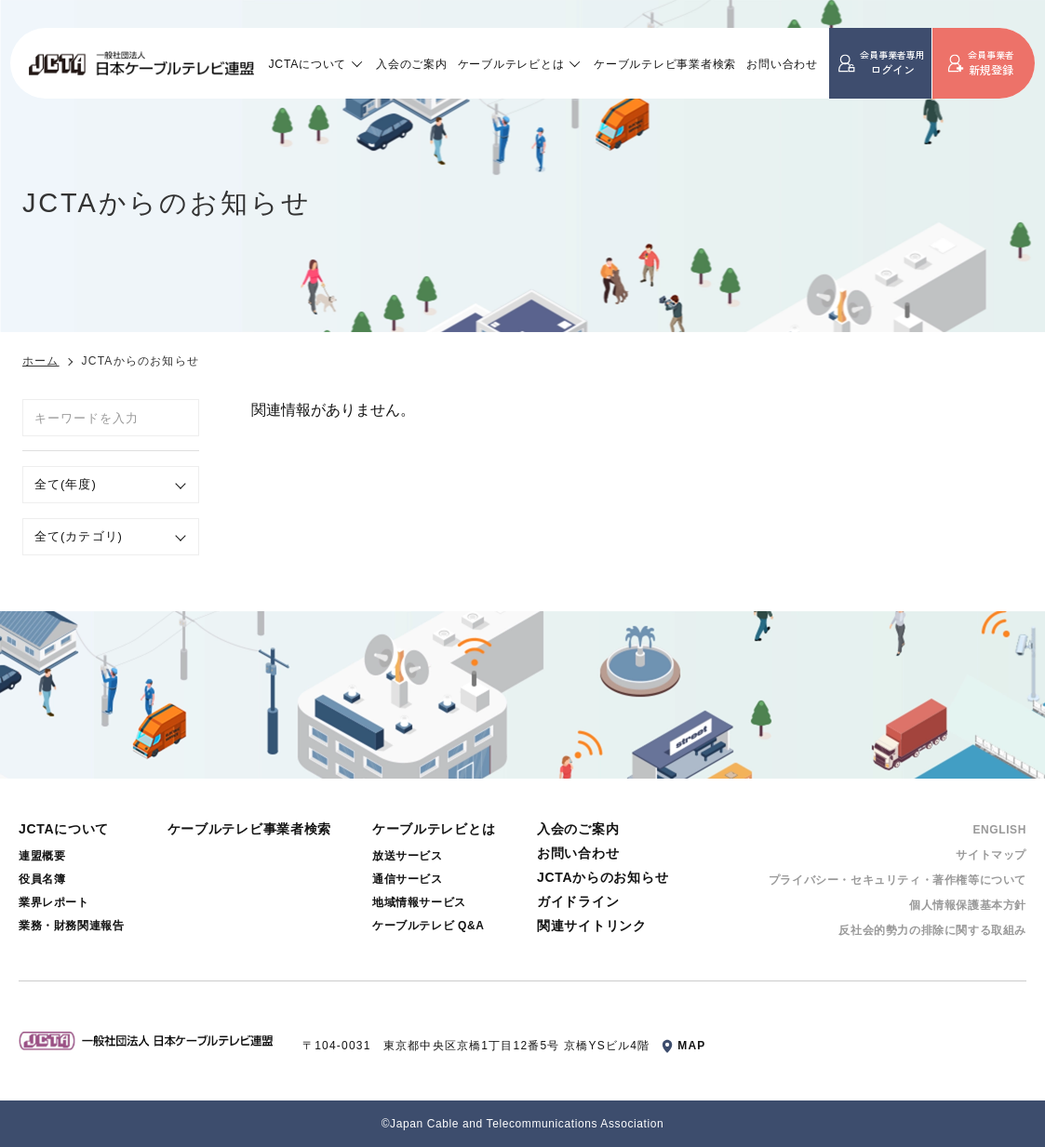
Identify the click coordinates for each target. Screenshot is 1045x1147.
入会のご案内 (411, 64)
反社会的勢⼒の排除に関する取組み (932, 930)
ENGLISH (999, 829)
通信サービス (407, 879)
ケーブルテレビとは (511, 64)
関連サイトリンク (592, 925)
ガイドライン (578, 901)
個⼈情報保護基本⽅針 (967, 905)
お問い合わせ (781, 64)
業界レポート (54, 902)
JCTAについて (308, 64)
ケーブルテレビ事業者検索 (665, 64)
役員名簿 (42, 879)
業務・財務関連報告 (71, 925)
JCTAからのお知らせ (602, 877)
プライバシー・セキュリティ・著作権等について (897, 880)
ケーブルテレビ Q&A (428, 925)
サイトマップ (991, 854)
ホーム (41, 360)
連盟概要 (42, 855)
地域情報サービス (419, 902)
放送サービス (407, 855)
